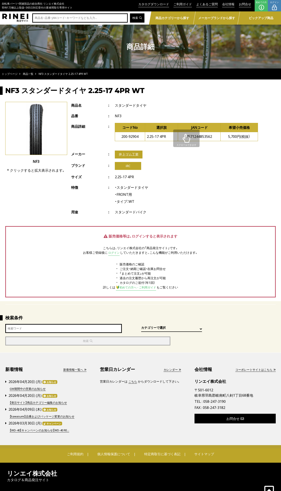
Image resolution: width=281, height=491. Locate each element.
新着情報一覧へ (73, 358)
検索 (137, 18)
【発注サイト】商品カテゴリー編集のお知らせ (40, 391)
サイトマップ (201, 441)
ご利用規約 (78, 441)
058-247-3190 (214, 390)
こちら (133, 370)
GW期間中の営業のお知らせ (29, 377)
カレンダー (171, 358)
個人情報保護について (114, 441)
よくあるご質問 (207, 4)
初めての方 (261, 6)
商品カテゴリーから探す (172, 18)
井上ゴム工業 (129, 154)
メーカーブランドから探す (216, 18)
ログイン (274, 6)
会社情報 (228, 4)
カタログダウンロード (153, 4)
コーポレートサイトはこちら (254, 358)
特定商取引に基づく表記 (161, 441)
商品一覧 (28, 74)
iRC (128, 166)
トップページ (10, 74)
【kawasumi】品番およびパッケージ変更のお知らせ (44, 404)
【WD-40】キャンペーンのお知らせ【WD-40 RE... (42, 418)
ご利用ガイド (182, 4)
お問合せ (245, 4)
